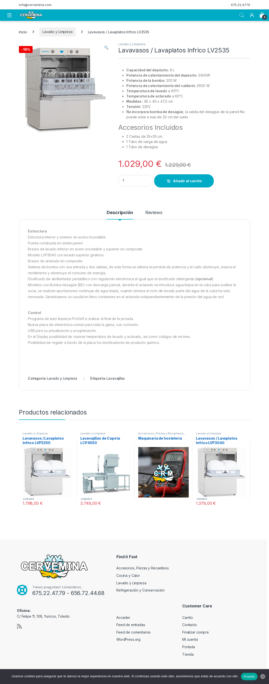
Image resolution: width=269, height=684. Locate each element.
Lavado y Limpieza (58, 32)
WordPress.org (128, 639)
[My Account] (252, 15)
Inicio (23, 32)
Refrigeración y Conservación (140, 590)
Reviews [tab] (153, 212)
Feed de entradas (130, 625)
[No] (262, 676)
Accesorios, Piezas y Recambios (161, 433)
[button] (106, 47)
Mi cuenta (190, 639)
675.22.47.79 (240, 5)
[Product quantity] (135, 180)
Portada (188, 647)
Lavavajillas (116, 378)
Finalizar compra (195, 632)
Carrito (187, 617)
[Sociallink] (19, 626)
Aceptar (249, 676)
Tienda (188, 654)
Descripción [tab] (120, 212)
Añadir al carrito (187, 181)
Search (241, 15)
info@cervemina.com (35, 5)
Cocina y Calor (128, 575)
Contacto (189, 625)
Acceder (123, 617)
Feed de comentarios (133, 632)
